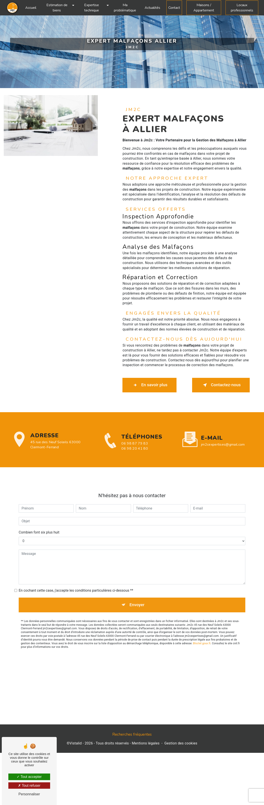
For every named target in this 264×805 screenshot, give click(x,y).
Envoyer (136, 596)
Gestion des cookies (180, 743)
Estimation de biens (56, 8)
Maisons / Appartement (203, 8)
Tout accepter (29, 777)
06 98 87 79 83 (134, 452)
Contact (174, 7)
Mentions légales (145, 743)
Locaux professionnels (242, 8)
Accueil (30, 7)
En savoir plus (149, 385)
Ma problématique (125, 8)
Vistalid (75, 743)
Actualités (152, 7)
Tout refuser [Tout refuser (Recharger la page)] (29, 785)
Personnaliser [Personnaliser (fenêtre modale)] (29, 794)
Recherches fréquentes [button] (132, 734)
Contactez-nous (221, 385)
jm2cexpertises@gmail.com (223, 436)
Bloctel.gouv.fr (202, 634)
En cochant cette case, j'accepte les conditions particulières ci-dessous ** (76, 582)
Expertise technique (91, 8)
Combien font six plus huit (39, 524)
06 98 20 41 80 (134, 457)
